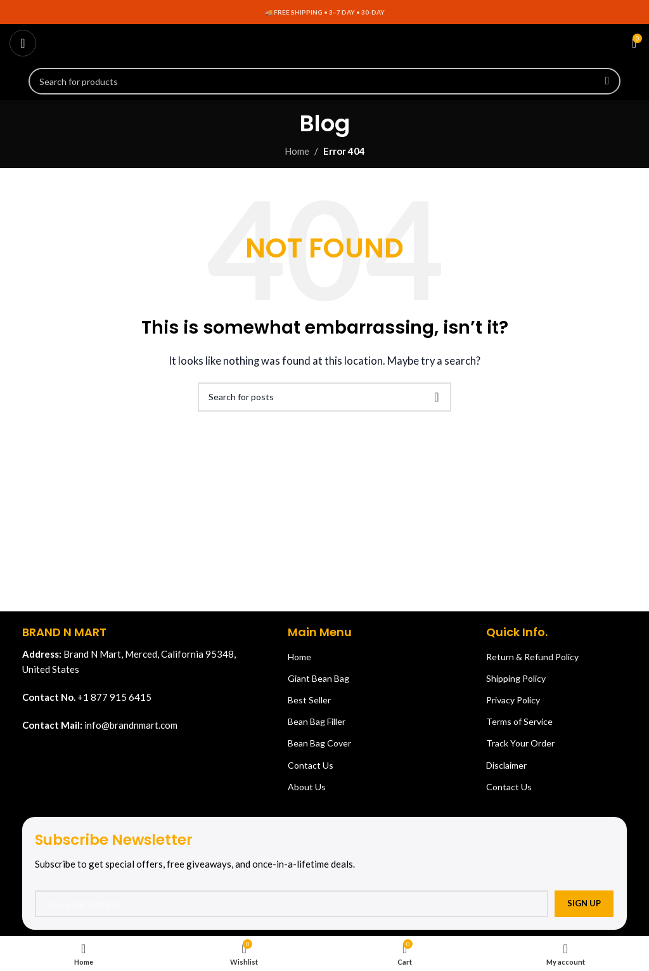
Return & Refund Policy (532, 656)
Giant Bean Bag (318, 678)
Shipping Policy (516, 678)
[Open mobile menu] (22, 43)
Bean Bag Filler (316, 721)
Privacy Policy (513, 699)
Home (297, 151)
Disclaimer (506, 765)
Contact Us (310, 765)
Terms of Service (519, 721)
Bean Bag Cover (319, 743)
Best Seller (309, 699)
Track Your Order (520, 743)
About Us (307, 786)
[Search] (324, 81)
